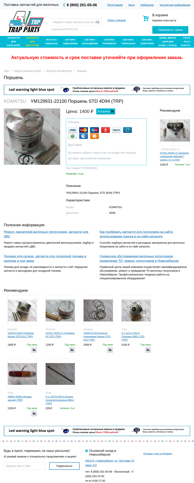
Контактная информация (175, 4)
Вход (132, 4)
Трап (6, 70)
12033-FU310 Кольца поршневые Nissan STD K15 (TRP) (96, 336)
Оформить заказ (170, 30)
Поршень (82, 70)
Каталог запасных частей (27, 70)
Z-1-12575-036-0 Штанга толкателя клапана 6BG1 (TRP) (59, 400)
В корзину (104, 111)
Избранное (147, 4)
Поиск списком (116, 20)
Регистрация (115, 4)
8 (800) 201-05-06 (82, 5)
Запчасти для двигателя (59, 70)
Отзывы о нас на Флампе (157, 453)
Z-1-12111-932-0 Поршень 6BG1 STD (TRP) (133, 336)
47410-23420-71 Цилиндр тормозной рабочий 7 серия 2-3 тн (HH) (174, 156)
